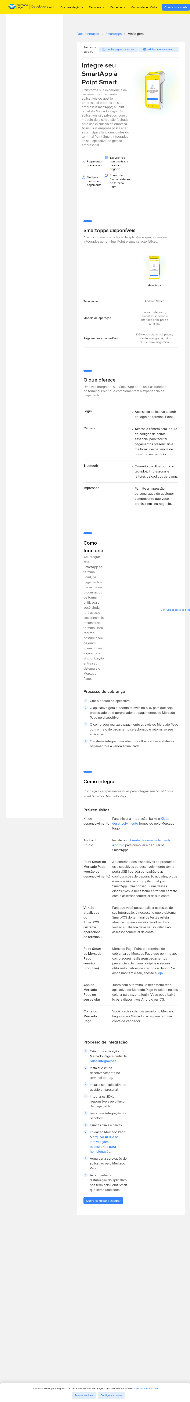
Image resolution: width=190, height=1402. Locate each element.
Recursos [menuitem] (97, 7)
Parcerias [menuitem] (118, 7)
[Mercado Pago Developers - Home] (28, 7)
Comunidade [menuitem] (141, 7)
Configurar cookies (111, 1395)
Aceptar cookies (84, 1395)
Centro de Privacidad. (146, 1388)
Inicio (52, 7)
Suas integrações (103, 1061)
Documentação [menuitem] (72, 7)
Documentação (88, 33)
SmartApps (113, 33)
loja (160, 973)
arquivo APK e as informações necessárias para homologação (104, 1144)
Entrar (154, 7)
